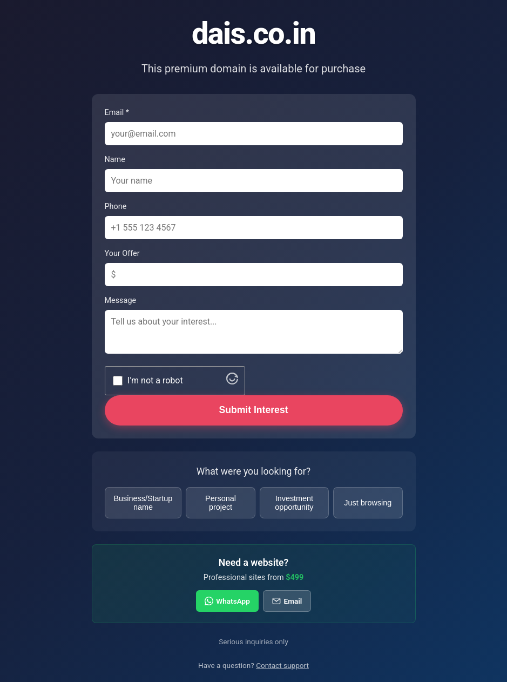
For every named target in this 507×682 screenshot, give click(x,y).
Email (287, 601)
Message (121, 300)
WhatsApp (227, 601)
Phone (116, 206)
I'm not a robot (155, 380)
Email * (117, 112)
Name (115, 159)
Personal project (220, 502)
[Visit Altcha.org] (232, 381)
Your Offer (122, 253)
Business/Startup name (143, 502)
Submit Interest (253, 409)
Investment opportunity (294, 502)
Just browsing (367, 502)
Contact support (282, 665)
